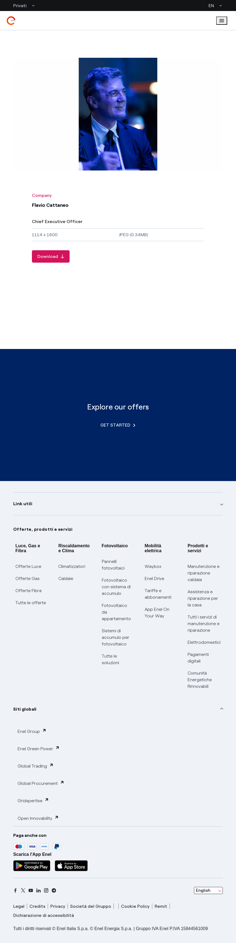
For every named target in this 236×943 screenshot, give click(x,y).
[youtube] (31, 890)
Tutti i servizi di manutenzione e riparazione (203, 623)
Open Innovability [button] (38, 818)
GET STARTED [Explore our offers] (117, 425)
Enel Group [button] (32, 731)
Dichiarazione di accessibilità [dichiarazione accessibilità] (43, 915)
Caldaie (65, 578)
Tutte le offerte (30, 602)
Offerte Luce (28, 566)
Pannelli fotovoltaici (113, 565)
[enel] (11, 20)
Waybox (153, 566)
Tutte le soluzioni (110, 659)
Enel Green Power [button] (39, 748)
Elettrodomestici (204, 642)
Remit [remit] (161, 906)
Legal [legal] (18, 906)
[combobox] (208, 890)
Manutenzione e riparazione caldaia (203, 573)
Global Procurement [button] (41, 783)
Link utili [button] (22, 503)
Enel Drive (154, 578)
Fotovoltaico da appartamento (116, 612)
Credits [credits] (37, 906)
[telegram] (54, 890)
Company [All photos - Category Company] (42, 195)
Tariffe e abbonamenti (158, 594)
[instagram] (46, 890)
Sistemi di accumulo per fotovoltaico (115, 637)
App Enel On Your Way (157, 612)
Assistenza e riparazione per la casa (203, 598)
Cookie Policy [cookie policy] (135, 906)
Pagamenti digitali (198, 658)
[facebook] (15, 890)
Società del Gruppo (90, 906)
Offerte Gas (27, 578)
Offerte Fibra (28, 590)
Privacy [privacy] (57, 906)
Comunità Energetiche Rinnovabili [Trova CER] (200, 679)
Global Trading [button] (36, 766)
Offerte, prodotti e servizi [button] (43, 529)
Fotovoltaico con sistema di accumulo (116, 587)
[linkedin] (38, 890)
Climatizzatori (71, 566)
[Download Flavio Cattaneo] (51, 256)
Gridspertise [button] (33, 800)
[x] (23, 890)
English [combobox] (203, 890)
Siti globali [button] (25, 709)
